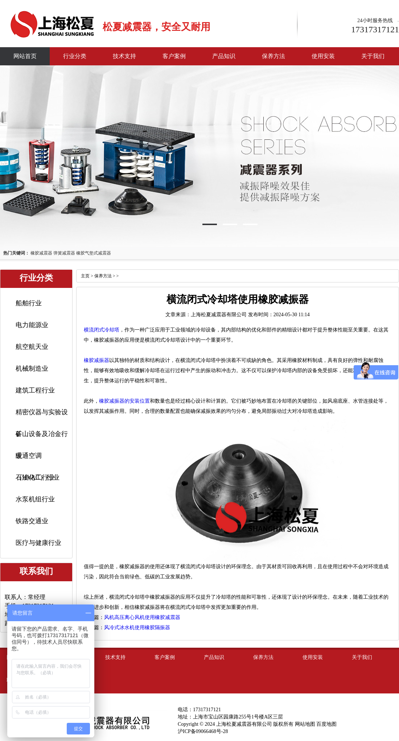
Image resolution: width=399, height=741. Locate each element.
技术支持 (124, 56)
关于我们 (372, 56)
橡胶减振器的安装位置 (124, 401)
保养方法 (273, 56)
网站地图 (305, 724)
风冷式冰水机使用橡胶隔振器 (137, 627)
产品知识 (223, 56)
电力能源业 (32, 325)
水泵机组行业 (35, 499)
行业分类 (74, 56)
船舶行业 (29, 303)
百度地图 (326, 724)
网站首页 (25, 56)
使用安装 (323, 56)
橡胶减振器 (96, 360)
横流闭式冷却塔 (101, 330)
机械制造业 (32, 368)
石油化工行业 (35, 477)
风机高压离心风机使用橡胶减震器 (142, 617)
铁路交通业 (32, 521)
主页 (85, 275)
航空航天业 (32, 346)
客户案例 (174, 56)
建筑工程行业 (35, 390)
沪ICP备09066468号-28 (203, 731)
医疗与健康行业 (38, 542)
